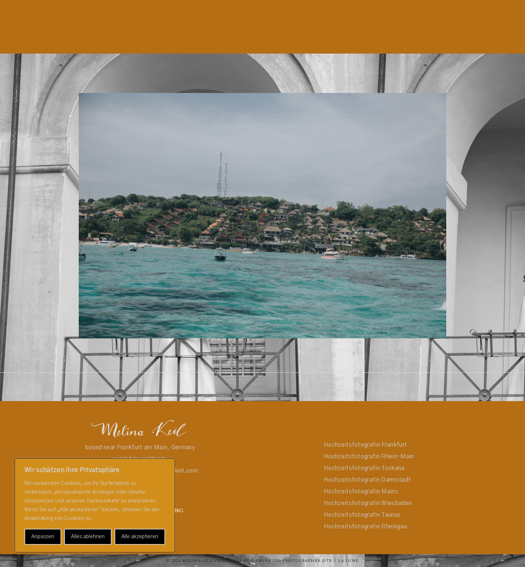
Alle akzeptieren (139, 536)
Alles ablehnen (88, 536)
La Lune (348, 561)
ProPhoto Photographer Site (293, 561)
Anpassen (42, 536)
